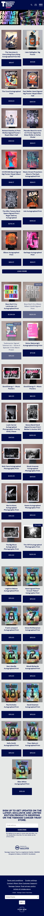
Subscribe (22, 830)
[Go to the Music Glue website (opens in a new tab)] (22, 909)
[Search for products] (31, 5)
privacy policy (10, 836)
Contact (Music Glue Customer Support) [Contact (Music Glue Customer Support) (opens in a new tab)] (22, 883)
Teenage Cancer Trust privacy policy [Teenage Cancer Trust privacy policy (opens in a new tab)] (22, 886)
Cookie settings (31, 880)
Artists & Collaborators (22, 889)
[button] (41, 5)
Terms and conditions (15, 880)
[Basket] (36, 5)
